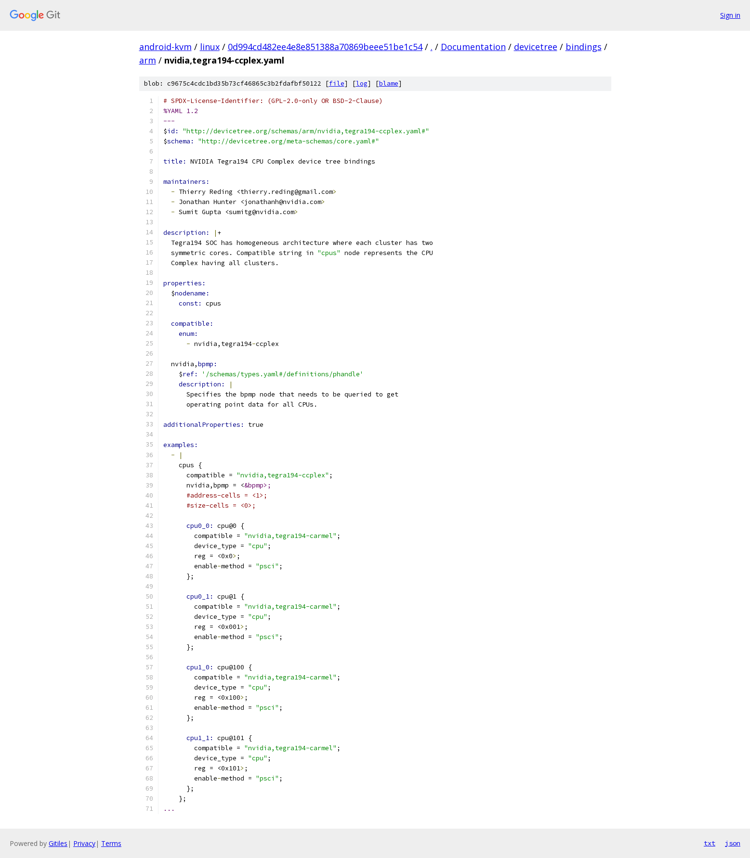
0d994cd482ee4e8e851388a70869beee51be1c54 (325, 46)
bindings (584, 46)
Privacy (84, 843)
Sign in (730, 15)
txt (709, 843)
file (336, 83)
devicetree (535, 46)
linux (210, 46)
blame (388, 83)
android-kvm (165, 46)
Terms (111, 843)
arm (147, 60)
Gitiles (58, 843)
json (732, 843)
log (362, 83)
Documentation (473, 46)
